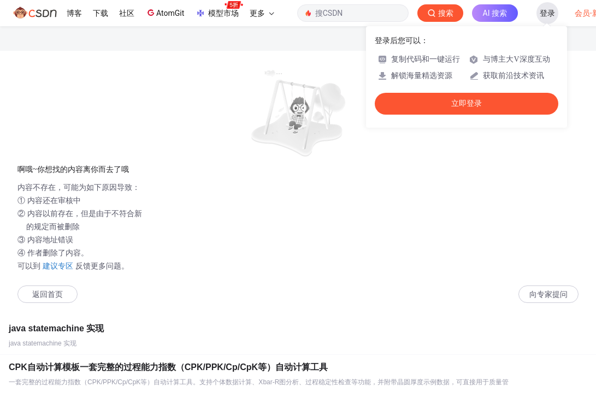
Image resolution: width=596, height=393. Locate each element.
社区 (126, 13)
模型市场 (219, 10)
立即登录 (466, 103)
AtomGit (164, 12)
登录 (547, 13)
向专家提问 (548, 294)
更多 (262, 13)
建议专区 (57, 265)
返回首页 (47, 294)
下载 (100, 13)
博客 (74, 13)
